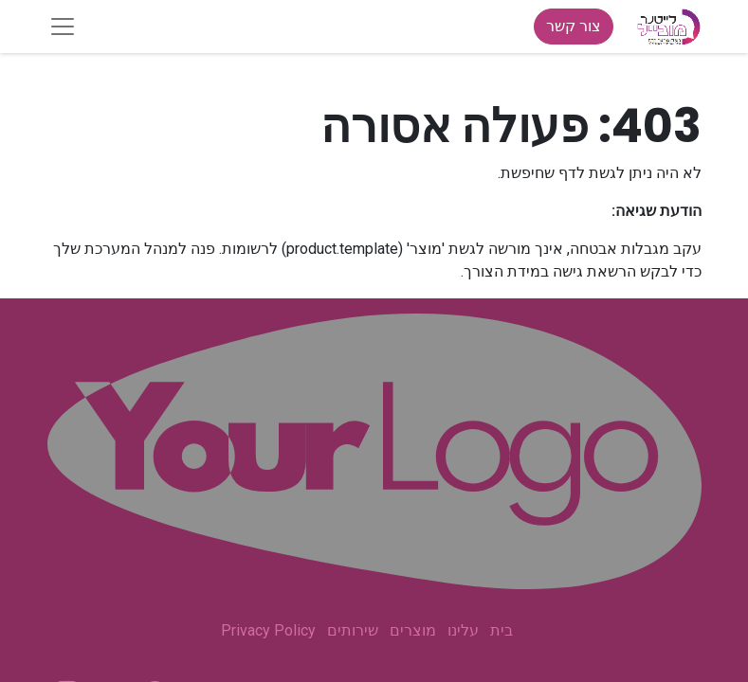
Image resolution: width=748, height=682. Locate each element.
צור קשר (573, 26)
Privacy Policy (268, 630)
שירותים (352, 630)
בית (501, 630)
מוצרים (413, 630)
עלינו (463, 630)
